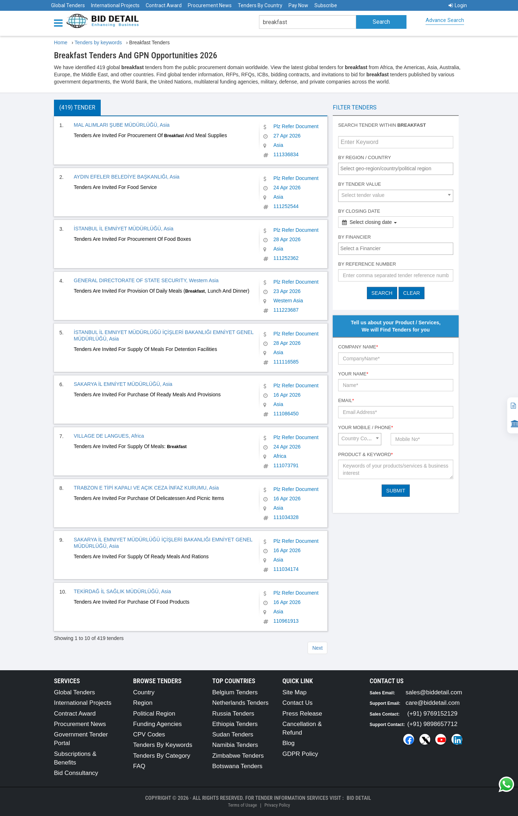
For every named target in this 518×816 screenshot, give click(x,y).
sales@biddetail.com (434, 692)
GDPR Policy (300, 753)
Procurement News (210, 5)
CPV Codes (149, 734)
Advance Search (445, 20)
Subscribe (325, 5)
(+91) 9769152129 (432, 713)
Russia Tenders (233, 713)
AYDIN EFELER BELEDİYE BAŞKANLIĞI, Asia (127, 177)
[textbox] (397, 168)
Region (143, 702)
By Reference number (367, 264)
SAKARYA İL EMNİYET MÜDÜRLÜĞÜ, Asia (123, 384)
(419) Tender (77, 107)
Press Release (302, 713)
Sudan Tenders (232, 734)
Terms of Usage (242, 805)
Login (458, 5)
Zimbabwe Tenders (238, 755)
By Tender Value (359, 184)
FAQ (139, 766)
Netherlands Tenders (240, 702)
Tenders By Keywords (162, 744)
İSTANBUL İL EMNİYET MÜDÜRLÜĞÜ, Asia (123, 228)
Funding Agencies (157, 724)
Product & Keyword (365, 454)
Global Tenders (68, 5)
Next (317, 648)
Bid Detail (359, 798)
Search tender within (382, 125)
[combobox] (395, 169)
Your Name (353, 374)
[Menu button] (60, 22)
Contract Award (164, 5)
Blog (288, 743)
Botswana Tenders (237, 766)
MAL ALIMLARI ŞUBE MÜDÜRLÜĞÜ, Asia (121, 125)
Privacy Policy (277, 805)
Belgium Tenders (235, 692)
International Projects (115, 5)
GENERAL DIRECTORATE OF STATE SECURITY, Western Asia (146, 280)
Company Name (358, 347)
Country (144, 692)
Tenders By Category (161, 755)
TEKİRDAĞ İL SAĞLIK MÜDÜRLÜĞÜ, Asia (122, 591)
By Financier (354, 237)
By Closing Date (359, 211)
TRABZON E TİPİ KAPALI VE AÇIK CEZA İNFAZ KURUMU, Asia (146, 488)
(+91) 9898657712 (432, 724)
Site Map (294, 692)
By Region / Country (364, 157)
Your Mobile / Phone (365, 427)
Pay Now (298, 5)
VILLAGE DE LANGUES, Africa (109, 436)
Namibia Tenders (235, 744)
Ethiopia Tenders (235, 724)
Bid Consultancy (76, 773)
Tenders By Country (260, 5)
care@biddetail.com (433, 702)
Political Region (154, 713)
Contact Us (297, 702)
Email (346, 400)
